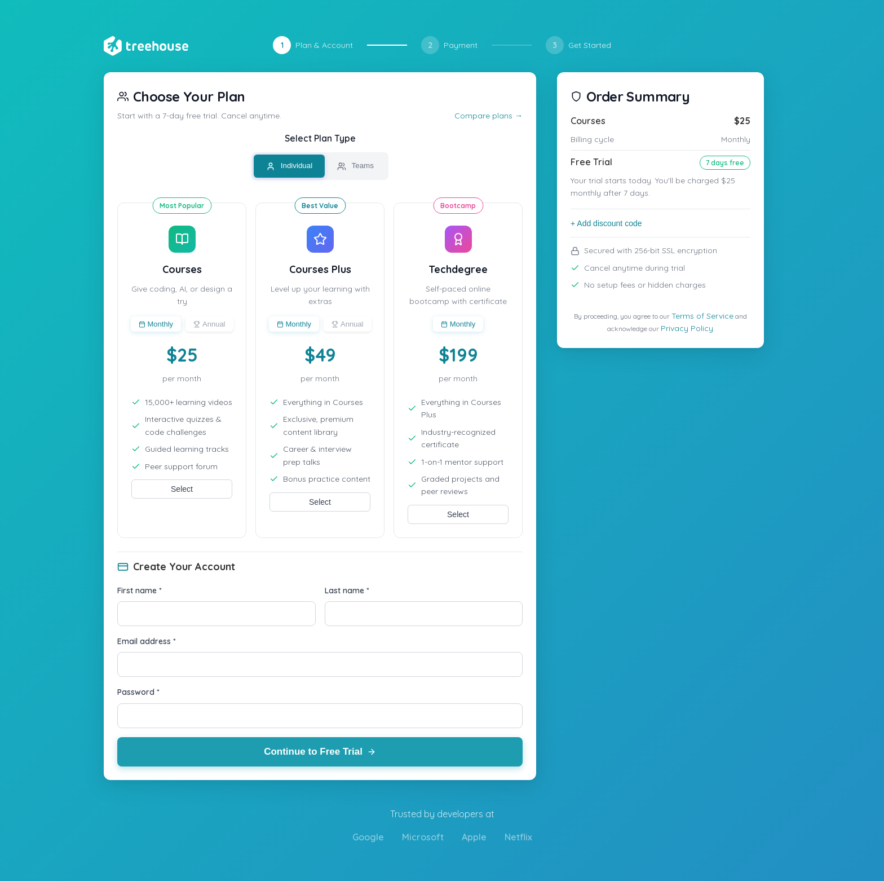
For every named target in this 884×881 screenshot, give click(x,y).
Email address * (146, 641)
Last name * (347, 590)
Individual (289, 165)
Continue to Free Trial (320, 751)
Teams (355, 165)
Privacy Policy (687, 328)
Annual (209, 324)
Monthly (156, 324)
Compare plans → (488, 116)
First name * (139, 590)
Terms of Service (702, 316)
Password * (138, 692)
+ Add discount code (606, 223)
